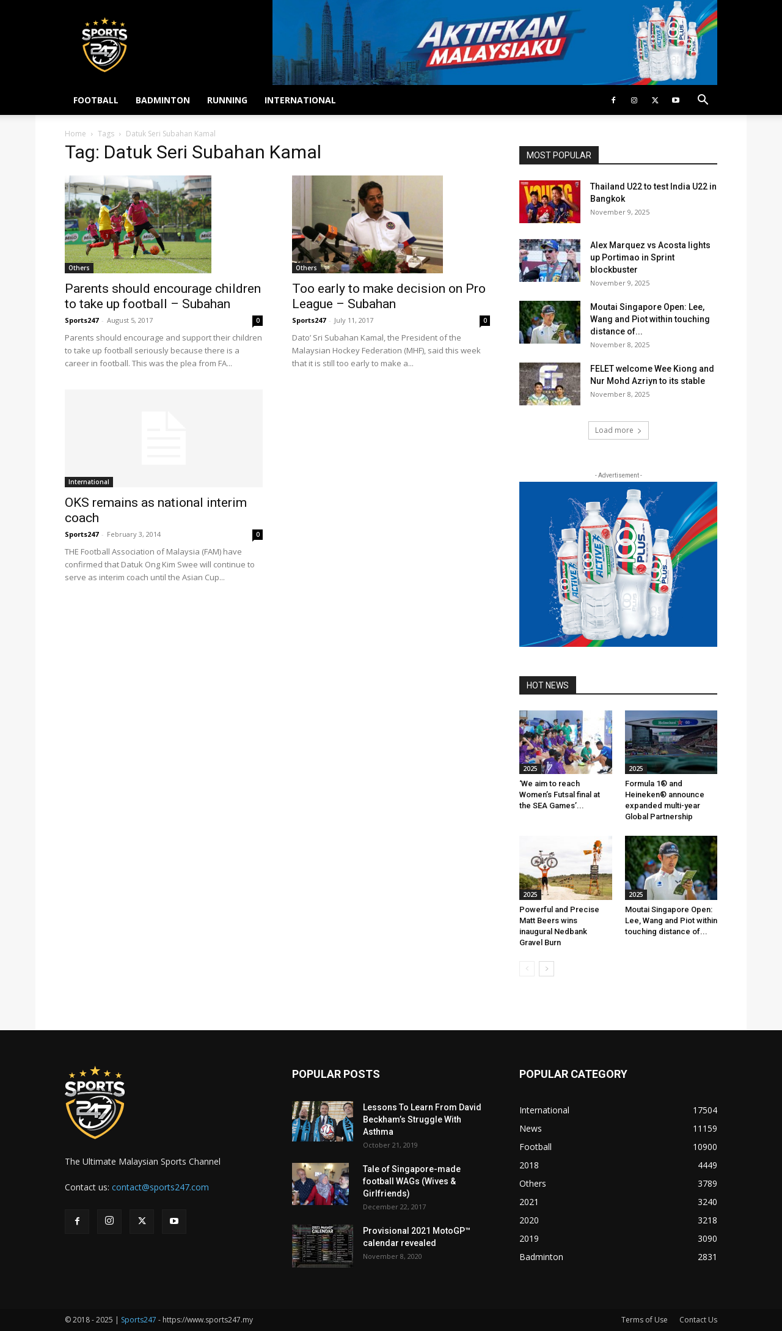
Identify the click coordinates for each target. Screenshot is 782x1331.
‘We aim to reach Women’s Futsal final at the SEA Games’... (559, 794)
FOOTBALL (96, 100)
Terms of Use (644, 1319)
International (88, 481)
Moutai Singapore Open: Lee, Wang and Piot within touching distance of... (650, 319)
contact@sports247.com (160, 1187)
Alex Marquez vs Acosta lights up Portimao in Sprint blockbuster (650, 257)
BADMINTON (163, 100)
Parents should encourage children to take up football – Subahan (163, 296)
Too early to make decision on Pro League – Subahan (389, 296)
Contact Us (698, 1319)
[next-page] (546, 968)
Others (79, 268)
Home (75, 133)
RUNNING (227, 100)
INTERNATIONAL (300, 100)
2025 (530, 768)
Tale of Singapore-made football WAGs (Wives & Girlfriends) (412, 1181)
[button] (702, 101)
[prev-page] (527, 968)
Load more (618, 430)
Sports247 (81, 320)
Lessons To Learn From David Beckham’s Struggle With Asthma (422, 1119)
